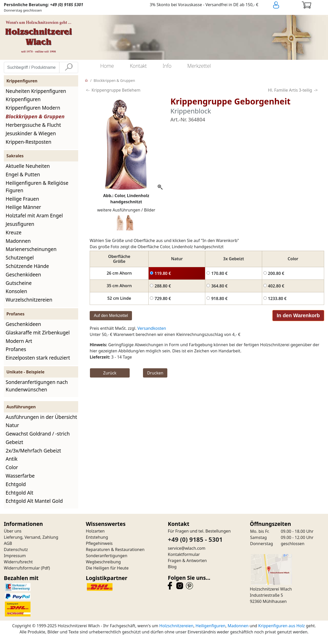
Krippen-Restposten (28, 141)
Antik (11, 458)
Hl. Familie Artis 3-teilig (290, 90)
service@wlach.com (187, 548)
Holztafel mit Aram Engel (34, 215)
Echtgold (16, 484)
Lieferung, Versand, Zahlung (31, 537)
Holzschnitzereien (176, 626)
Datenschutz (16, 549)
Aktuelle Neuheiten (28, 165)
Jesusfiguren (20, 223)
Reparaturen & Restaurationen (115, 549)
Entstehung (97, 537)
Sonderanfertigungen (106, 555)
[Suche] (68, 67)
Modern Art (19, 340)
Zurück (110, 373)
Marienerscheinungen (31, 249)
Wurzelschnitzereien (29, 299)
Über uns (13, 531)
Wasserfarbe (20, 475)
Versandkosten (151, 328)
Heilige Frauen (22, 198)
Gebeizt (14, 442)
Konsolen (16, 291)
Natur (12, 425)
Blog (172, 567)
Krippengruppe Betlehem (115, 90)
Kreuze (14, 232)
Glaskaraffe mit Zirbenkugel (38, 332)
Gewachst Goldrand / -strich (38, 433)
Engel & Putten (23, 174)
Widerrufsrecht (18, 562)
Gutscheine (19, 282)
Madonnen (18, 240)
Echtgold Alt (19, 492)
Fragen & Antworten (187, 560)
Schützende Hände (27, 266)
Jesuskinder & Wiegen (31, 133)
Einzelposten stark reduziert (38, 357)
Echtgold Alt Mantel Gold (34, 500)
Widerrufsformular (22, 568)
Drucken (155, 373)
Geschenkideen (23, 274)
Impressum (15, 555)
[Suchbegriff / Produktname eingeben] (31, 67)
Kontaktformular (184, 554)
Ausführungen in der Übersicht (41, 416)
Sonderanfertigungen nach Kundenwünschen (37, 386)
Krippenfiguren (23, 99)
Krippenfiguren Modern (33, 107)
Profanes (16, 349)
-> (316, 90)
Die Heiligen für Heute (107, 568)
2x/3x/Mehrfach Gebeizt (33, 450)
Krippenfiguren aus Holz (281, 626)
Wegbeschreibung (103, 562)
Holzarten (95, 531)
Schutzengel (20, 257)
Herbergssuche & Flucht (33, 124)
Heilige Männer (23, 207)
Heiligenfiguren (210, 626)
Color (12, 467)
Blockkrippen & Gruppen (35, 116)
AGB (8, 543)
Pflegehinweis (99, 543)
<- (87, 90)
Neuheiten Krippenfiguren (36, 91)
